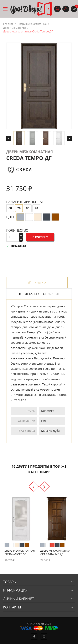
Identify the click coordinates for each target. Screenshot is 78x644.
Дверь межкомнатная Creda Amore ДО (20, 552)
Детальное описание (41, 294)
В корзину (40, 237)
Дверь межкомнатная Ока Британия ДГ (55, 552)
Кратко (40, 283)
